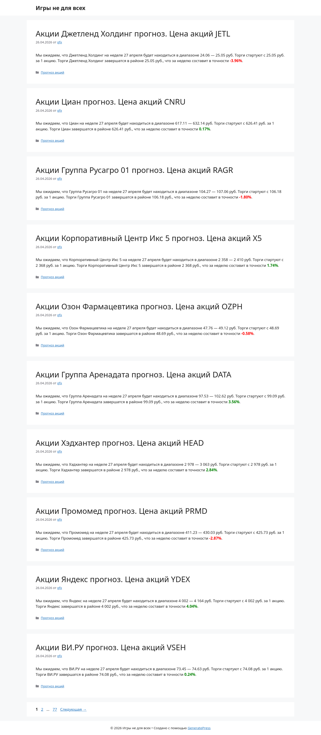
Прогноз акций (52, 72)
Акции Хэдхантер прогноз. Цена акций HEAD (120, 442)
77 (55, 709)
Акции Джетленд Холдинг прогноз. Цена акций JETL (133, 33)
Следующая (73, 709)
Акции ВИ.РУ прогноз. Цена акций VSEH (111, 647)
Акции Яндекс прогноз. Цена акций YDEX (113, 579)
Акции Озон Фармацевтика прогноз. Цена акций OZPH (139, 306)
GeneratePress (199, 728)
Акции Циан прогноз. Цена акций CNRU (110, 101)
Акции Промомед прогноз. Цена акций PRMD (121, 511)
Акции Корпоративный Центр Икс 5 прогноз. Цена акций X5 (149, 238)
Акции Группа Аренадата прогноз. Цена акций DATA (133, 374)
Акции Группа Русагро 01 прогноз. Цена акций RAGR (134, 170)
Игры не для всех (60, 8)
